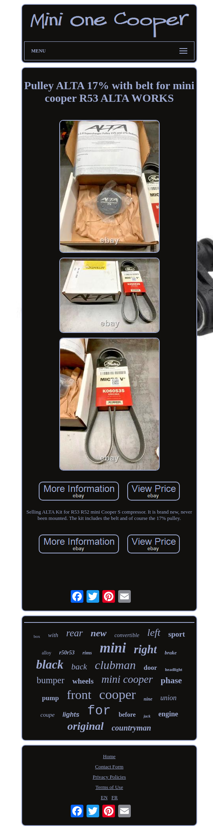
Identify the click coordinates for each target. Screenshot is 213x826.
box (37, 636)
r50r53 (67, 653)
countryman (131, 727)
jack (146, 716)
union (168, 698)
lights (70, 714)
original (86, 726)
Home (109, 756)
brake (171, 653)
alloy (46, 653)
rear (74, 633)
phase (171, 680)
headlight (173, 669)
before (127, 714)
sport (176, 634)
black (50, 664)
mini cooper (127, 679)
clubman (115, 664)
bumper (50, 680)
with (53, 635)
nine (148, 699)
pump (50, 698)
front (79, 695)
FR (114, 797)
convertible (127, 635)
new (99, 633)
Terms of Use (109, 787)
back (79, 666)
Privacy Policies (109, 777)
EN (104, 797)
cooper (117, 694)
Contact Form (109, 767)
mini (113, 648)
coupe (47, 715)
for (99, 711)
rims (87, 653)
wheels (83, 681)
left (153, 632)
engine (168, 714)
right (145, 649)
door (150, 667)
